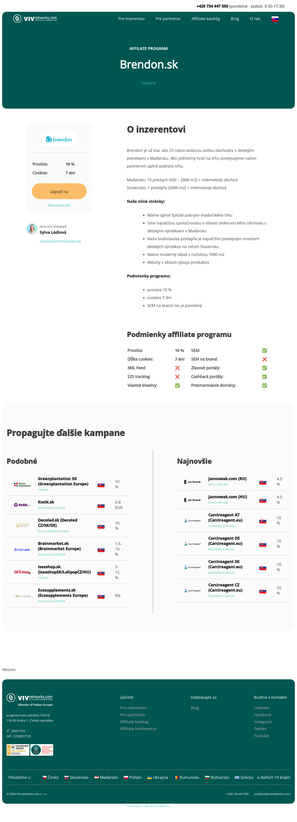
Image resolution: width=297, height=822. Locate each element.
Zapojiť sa (59, 191)
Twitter (260, 728)
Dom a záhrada (48, 531)
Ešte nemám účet (59, 205)
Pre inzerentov (131, 18)
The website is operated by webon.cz (148, 806)
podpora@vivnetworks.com (272, 794)
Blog (235, 18)
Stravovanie (45, 508)
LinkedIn (261, 707)
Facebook (262, 714)
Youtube (261, 735)
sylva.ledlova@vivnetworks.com (60, 241)
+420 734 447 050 (237, 794)
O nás (255, 18)
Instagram (263, 721)
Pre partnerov (168, 18)
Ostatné (148, 83)
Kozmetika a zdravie (221, 526)
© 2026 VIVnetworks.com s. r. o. (27, 794)
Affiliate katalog (134, 721)
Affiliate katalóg (206, 18)
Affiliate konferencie (138, 728)
